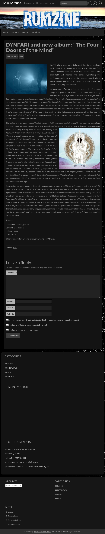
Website (10, 314)
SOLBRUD (31, 449)
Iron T (10, 457)
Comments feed (14, 519)
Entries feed (13, 515)
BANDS (10, 363)
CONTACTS (15, 32)
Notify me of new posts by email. (23, 329)
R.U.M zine (12, 3)
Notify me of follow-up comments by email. (27, 324)
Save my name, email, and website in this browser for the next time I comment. (43, 319)
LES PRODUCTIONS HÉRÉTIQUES (25, 462)
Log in (10, 511)
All (22, 56)
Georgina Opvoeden (16, 449)
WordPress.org (14, 524)
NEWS (15, 247)
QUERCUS (17, 453)
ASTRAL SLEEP (20, 457)
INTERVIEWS (12, 367)
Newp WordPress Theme (42, 531)
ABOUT (5, 32)
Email (10, 307)
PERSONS (25, 32)
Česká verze (37, 32)
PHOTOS (11, 376)
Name (10, 301)
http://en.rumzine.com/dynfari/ (42, 238)
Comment (12, 272)
